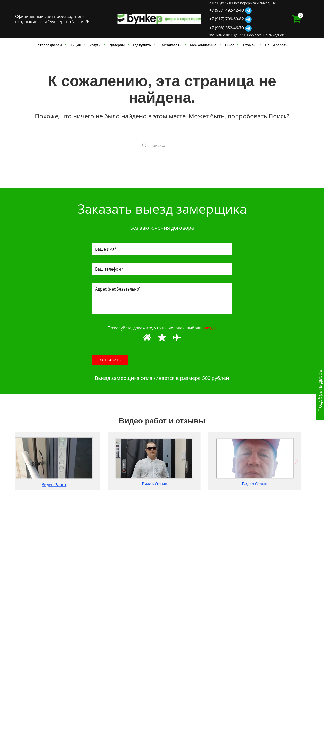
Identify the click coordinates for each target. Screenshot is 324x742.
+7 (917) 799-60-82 (226, 19)
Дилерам (117, 45)
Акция (75, 45)
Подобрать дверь (319, 390)
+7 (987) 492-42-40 (226, 10)
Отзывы (249, 45)
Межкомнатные (203, 45)
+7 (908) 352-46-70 (226, 28)
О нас (229, 45)
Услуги (95, 45)
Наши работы (276, 45)
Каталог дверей (49, 45)
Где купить (142, 45)
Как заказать (170, 45)
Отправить (110, 360)
